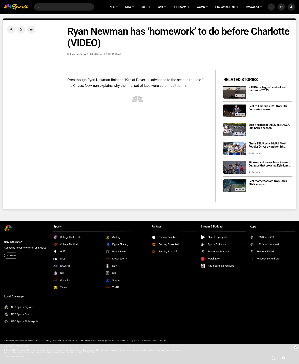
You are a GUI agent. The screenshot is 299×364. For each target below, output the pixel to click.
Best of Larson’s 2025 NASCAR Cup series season (267, 108)
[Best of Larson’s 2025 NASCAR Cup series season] (234, 111)
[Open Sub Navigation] (117, 7)
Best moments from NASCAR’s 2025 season (267, 182)
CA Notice (145, 340)
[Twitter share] (21, 30)
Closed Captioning (43, 340)
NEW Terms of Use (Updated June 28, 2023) (105, 340)
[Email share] (31, 30)
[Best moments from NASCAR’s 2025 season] (234, 185)
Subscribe (11, 255)
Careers (29, 340)
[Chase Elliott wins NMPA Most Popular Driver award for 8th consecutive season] (234, 148)
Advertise (20, 340)
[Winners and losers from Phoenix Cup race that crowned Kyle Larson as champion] (234, 167)
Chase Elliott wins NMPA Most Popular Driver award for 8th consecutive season (267, 145)
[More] (271, 7)
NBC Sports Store (66, 340)
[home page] (16, 7)
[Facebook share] (11, 30)
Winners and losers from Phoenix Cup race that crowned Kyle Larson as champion (270, 164)
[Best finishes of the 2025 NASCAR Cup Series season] (234, 129)
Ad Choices (9, 340)
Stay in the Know (13, 241)
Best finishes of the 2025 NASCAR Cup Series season (269, 126)
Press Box (80, 340)
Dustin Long (254, 153)
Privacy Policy (133, 340)
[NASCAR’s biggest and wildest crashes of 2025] (234, 92)
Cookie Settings (159, 340)
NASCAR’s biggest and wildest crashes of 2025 (267, 89)
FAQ (55, 340)
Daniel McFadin (77, 54)
